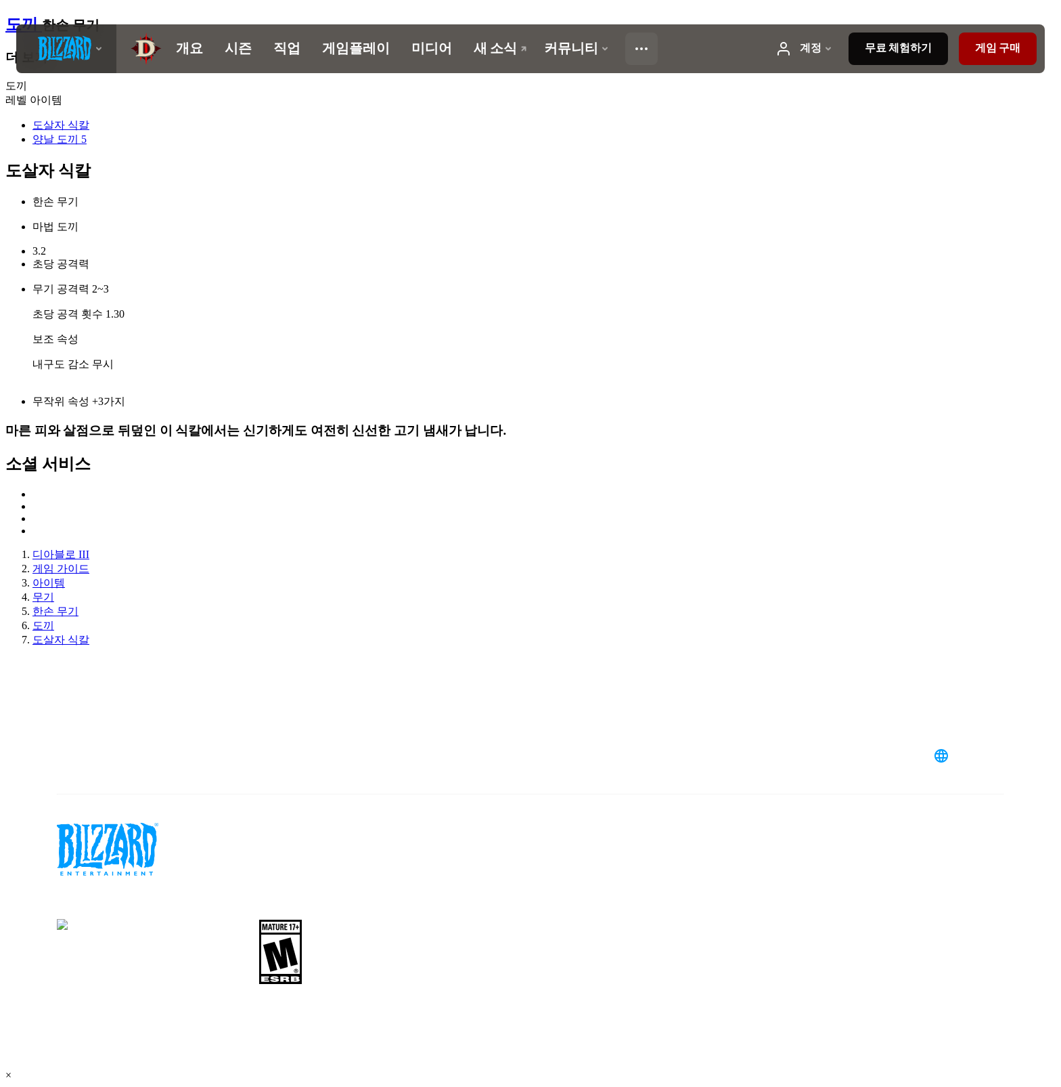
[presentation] (66, 48)
